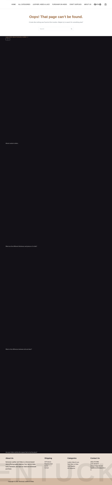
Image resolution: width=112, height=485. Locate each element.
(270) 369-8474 (94, 464)
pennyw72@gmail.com (96, 466)
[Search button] (72, 29)
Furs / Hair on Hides (72, 464)
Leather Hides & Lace (73, 462)
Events (46, 466)
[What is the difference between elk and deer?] (56, 297)
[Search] (95, 4)
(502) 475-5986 (94, 462)
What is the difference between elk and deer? (19, 349)
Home (13, 4)
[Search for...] (54, 29)
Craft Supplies (75, 4)
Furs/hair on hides (59, 4)
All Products (48, 462)
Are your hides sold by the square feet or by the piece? (21, 452)
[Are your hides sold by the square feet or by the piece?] (56, 400)
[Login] (100, 4)
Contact (97, 4)
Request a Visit (49, 464)
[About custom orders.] (56, 92)
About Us (87, 4)
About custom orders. (12, 143)
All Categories (24, 4)
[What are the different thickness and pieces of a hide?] (56, 195)
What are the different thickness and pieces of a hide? (21, 246)
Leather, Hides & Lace (41, 4)
